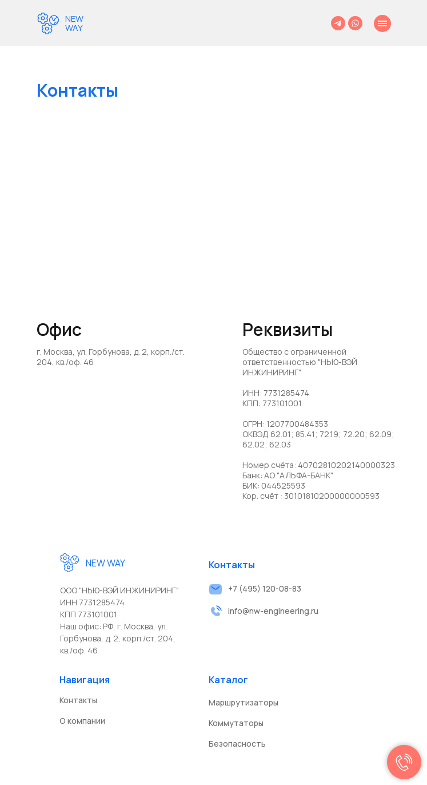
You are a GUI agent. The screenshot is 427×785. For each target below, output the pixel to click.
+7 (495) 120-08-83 (264, 588)
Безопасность (237, 743)
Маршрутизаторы (243, 702)
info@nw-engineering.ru (273, 610)
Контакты (78, 700)
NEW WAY (74, 23)
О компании (82, 720)
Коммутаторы (236, 722)
